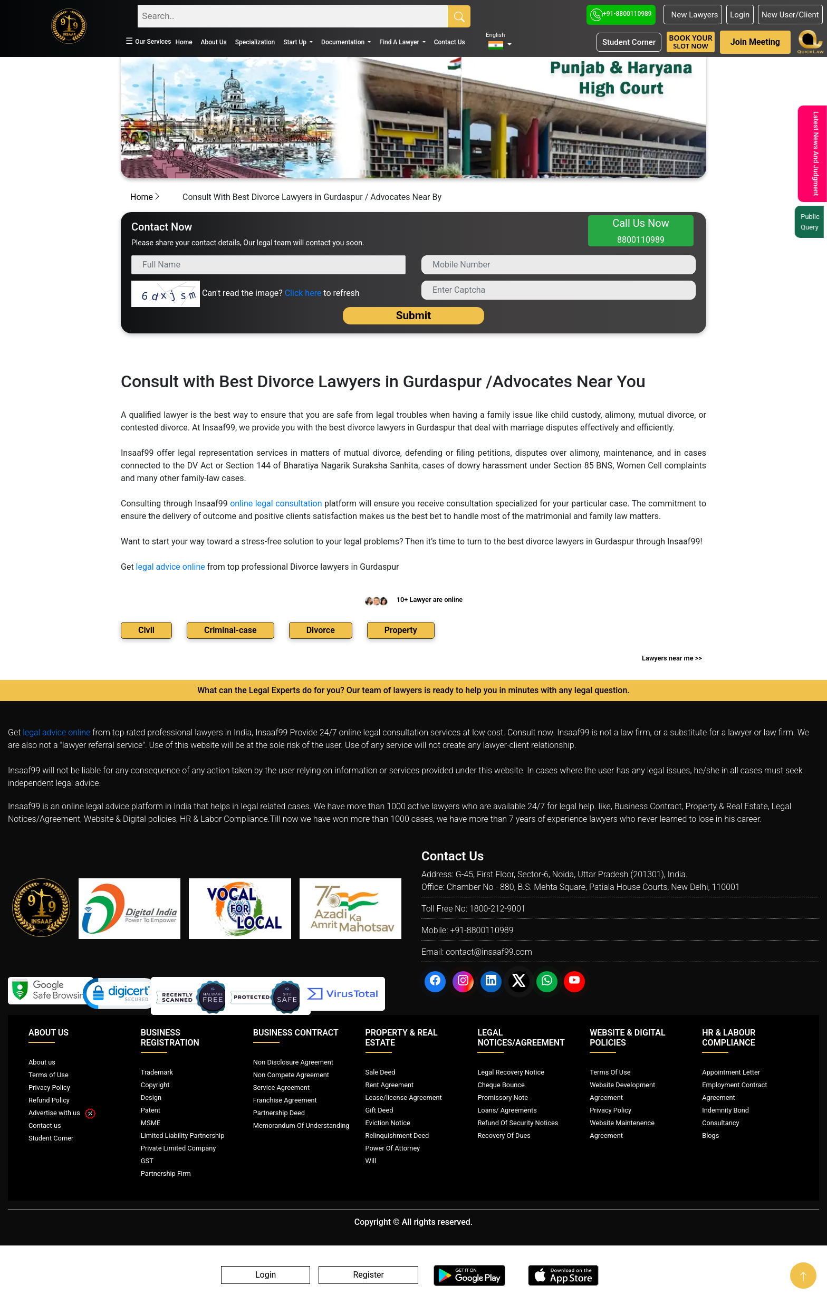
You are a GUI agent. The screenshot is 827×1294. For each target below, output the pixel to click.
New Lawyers (692, 15)
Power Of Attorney (393, 1148)
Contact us (44, 1125)
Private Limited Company (178, 1148)
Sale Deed (381, 1072)
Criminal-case (230, 630)
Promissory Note (502, 1097)
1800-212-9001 (497, 909)
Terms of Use (48, 1075)
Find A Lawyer (399, 42)
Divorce (320, 630)
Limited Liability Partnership (183, 1135)
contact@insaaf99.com (489, 952)
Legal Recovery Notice (510, 1072)
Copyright (155, 1085)
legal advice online (170, 567)
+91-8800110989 (621, 13)
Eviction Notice (388, 1123)
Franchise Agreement (285, 1100)
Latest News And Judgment (811, 153)
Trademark (157, 1072)
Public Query (808, 222)
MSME (150, 1123)
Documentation (343, 42)
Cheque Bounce (500, 1085)
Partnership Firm (166, 1173)
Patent (150, 1110)
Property (400, 630)
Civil (146, 630)
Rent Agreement (390, 1085)
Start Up (295, 42)
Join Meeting (755, 42)
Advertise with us (61, 1113)
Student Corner (629, 42)
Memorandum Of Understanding (301, 1125)
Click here (303, 293)
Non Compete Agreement (291, 1075)
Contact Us (449, 42)
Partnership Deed (279, 1113)
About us (41, 1062)
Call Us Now (640, 231)
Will (371, 1161)
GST (147, 1161)
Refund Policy (49, 1100)
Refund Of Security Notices (517, 1123)
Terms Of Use (610, 1072)
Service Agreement (281, 1087)
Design (151, 1097)
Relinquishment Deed (397, 1135)
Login (739, 15)
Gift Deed (379, 1110)
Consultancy (720, 1123)
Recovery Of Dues (503, 1135)
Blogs (710, 1135)
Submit (413, 315)
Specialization (255, 42)
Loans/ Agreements (506, 1110)
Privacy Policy (49, 1087)
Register (368, 1275)
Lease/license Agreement (404, 1097)
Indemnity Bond (725, 1110)
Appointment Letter (731, 1072)
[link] (121, 995)
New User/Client (790, 15)
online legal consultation (276, 504)
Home (183, 42)
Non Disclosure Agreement (293, 1062)
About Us (214, 42)
